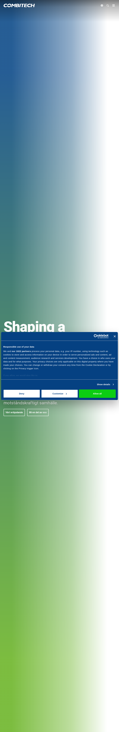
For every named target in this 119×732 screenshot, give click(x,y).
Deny (21, 393)
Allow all (97, 393)
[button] (14, 412)
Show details (103, 384)
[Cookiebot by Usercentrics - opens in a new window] (95, 336)
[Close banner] (115, 336)
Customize (59, 393)
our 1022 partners (21, 351)
